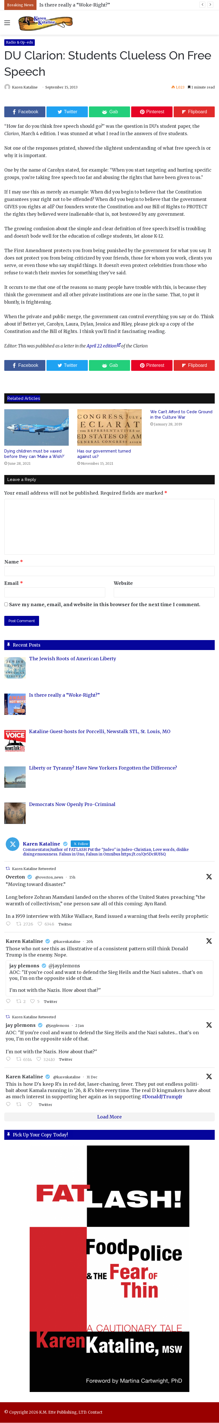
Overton (15, 877)
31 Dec (91, 1077)
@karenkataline (66, 942)
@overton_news (49, 878)
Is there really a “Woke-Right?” (74, 5)
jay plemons (21, 1025)
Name (13, 562)
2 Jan (79, 1026)
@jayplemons (57, 1026)
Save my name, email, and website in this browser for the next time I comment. (104, 605)
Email (13, 583)
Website (123, 583)
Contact (95, 1412)
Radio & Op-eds (19, 42)
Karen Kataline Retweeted (34, 869)
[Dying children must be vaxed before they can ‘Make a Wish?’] (36, 428)
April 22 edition (102, 346)
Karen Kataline (28, 87)
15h (72, 878)
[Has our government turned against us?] (109, 428)
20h (89, 942)
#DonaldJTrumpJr (162, 1097)
